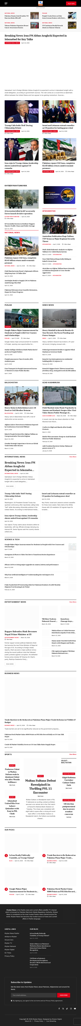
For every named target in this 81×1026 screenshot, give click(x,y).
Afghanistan (48, 213)
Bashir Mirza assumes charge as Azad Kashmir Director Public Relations (59, 439)
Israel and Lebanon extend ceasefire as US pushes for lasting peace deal (58, 128)
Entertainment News (12, 640)
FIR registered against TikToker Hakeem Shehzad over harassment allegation (63, 655)
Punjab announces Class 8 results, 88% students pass (19, 362)
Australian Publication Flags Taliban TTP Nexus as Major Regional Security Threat (58, 240)
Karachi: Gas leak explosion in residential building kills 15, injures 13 (57, 362)
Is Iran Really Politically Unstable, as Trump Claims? (21, 858)
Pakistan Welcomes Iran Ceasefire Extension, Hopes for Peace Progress (21, 293)
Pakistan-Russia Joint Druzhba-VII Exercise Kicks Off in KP (16, 17)
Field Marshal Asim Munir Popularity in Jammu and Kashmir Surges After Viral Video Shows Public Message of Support (59, 412)
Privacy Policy (50, 1003)
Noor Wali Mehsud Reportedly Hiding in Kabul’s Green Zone (56, 262)
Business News (12, 676)
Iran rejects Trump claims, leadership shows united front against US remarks (21, 167)
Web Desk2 (69, 790)
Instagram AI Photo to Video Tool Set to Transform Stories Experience (30, 557)
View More (72, 458)
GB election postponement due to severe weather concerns (68, 811)
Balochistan (11, 384)
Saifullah (68, 819)
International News (12, 44)
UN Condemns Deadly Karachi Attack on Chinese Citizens (52, 27)
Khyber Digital (57, 1021)
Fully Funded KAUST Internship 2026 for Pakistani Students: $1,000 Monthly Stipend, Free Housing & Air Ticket (32, 588)
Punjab (44, 13)
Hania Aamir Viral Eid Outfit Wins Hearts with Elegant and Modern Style (64, 644)
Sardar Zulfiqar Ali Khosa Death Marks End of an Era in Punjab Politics (21, 352)
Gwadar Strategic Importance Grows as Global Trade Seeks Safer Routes (21, 446)
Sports (12, 768)
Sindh (44, 340)
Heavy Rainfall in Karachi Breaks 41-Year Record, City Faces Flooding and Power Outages (58, 334)
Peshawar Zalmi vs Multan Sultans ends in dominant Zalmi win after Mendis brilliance (12, 778)
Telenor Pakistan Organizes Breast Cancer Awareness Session (16, 27)
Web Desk (12, 787)
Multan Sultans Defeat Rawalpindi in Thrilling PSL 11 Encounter (40, 789)
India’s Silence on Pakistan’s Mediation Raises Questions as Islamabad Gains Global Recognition (40, 949)
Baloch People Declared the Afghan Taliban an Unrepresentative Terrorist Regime (21, 437)
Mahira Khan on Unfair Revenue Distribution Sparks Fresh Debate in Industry (64, 634)
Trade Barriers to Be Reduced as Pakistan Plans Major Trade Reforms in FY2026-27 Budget (40, 723)
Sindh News (48, 307)
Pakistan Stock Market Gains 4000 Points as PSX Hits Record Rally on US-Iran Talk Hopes (34, 738)
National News (10, 13)
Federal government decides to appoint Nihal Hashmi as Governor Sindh (58, 352)
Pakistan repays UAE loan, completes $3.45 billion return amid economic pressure (58, 167)
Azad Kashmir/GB (51, 384)
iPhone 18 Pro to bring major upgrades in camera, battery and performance (32, 567)
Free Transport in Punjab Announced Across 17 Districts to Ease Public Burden (21, 371)
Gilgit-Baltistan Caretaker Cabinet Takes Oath (69, 784)
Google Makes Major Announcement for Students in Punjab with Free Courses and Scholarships (21, 334)
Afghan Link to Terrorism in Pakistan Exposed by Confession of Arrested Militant (21, 427)
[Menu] (6, 3)
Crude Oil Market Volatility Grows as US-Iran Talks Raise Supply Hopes (30, 747)
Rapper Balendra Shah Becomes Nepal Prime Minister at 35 (21, 635)
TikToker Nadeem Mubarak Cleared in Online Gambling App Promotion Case (49, 622)
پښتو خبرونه (71, 3)
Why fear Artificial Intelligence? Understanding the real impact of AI (29, 577)
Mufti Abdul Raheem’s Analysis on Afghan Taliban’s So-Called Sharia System (57, 252)
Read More (10, 488)
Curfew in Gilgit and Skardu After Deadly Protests (57, 430)
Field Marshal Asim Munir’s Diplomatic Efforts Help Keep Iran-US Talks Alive (21, 274)
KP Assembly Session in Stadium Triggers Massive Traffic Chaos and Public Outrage (20, 226)
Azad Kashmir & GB (48, 417)
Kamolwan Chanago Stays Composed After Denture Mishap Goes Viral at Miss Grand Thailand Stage (67, 622)
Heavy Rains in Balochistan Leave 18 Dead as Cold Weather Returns (20, 410)
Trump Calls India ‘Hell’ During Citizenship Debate (18, 128)
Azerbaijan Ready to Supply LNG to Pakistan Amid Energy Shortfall (20, 283)
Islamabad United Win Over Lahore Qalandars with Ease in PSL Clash (12, 809)
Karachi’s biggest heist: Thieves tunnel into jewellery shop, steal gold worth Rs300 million (59, 371)
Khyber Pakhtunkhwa (16, 187)
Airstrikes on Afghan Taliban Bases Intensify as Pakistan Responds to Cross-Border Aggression (58, 272)
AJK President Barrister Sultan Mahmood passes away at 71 (57, 448)
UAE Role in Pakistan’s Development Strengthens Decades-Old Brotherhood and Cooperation (40, 964)
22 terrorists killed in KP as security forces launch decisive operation (20, 214)
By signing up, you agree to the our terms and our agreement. (37, 1003)
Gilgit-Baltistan (66, 764)
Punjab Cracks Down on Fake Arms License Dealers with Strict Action (53, 17)
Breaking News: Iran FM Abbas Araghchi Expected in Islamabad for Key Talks (34, 38)
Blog (10, 863)
